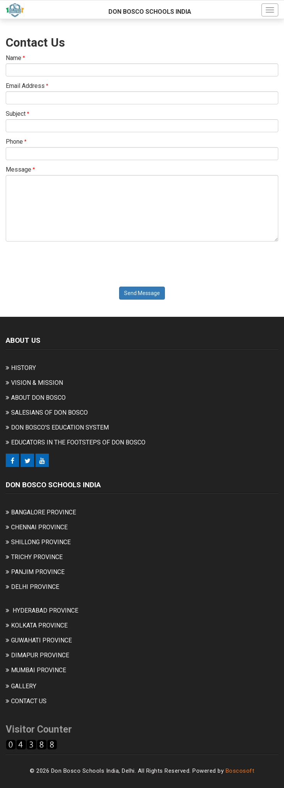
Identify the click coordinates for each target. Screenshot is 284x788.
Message (18, 169)
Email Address (25, 85)
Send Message (142, 293)
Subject (16, 113)
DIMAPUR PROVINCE (40, 655)
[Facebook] (12, 460)
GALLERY (23, 686)
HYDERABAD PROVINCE (45, 610)
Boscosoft (240, 770)
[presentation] (64, 262)
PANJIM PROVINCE (38, 572)
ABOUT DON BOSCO (38, 397)
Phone (14, 141)
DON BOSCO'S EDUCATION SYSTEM (60, 427)
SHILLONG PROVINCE (41, 542)
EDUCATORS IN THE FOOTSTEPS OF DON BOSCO (78, 442)
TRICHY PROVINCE (37, 557)
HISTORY (23, 367)
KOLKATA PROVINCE (39, 625)
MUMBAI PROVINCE (38, 670)
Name (13, 58)
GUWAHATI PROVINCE (41, 640)
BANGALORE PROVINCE (43, 512)
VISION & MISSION (37, 382)
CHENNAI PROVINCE (39, 527)
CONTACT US (29, 701)
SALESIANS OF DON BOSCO (49, 412)
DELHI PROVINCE (35, 586)
